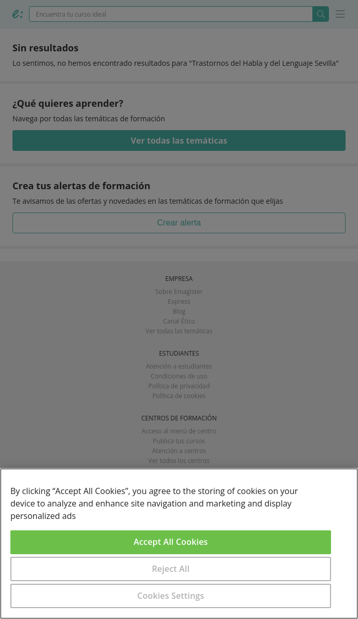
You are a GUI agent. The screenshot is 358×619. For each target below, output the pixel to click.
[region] (179, 543)
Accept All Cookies (171, 541)
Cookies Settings (170, 595)
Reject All (171, 568)
